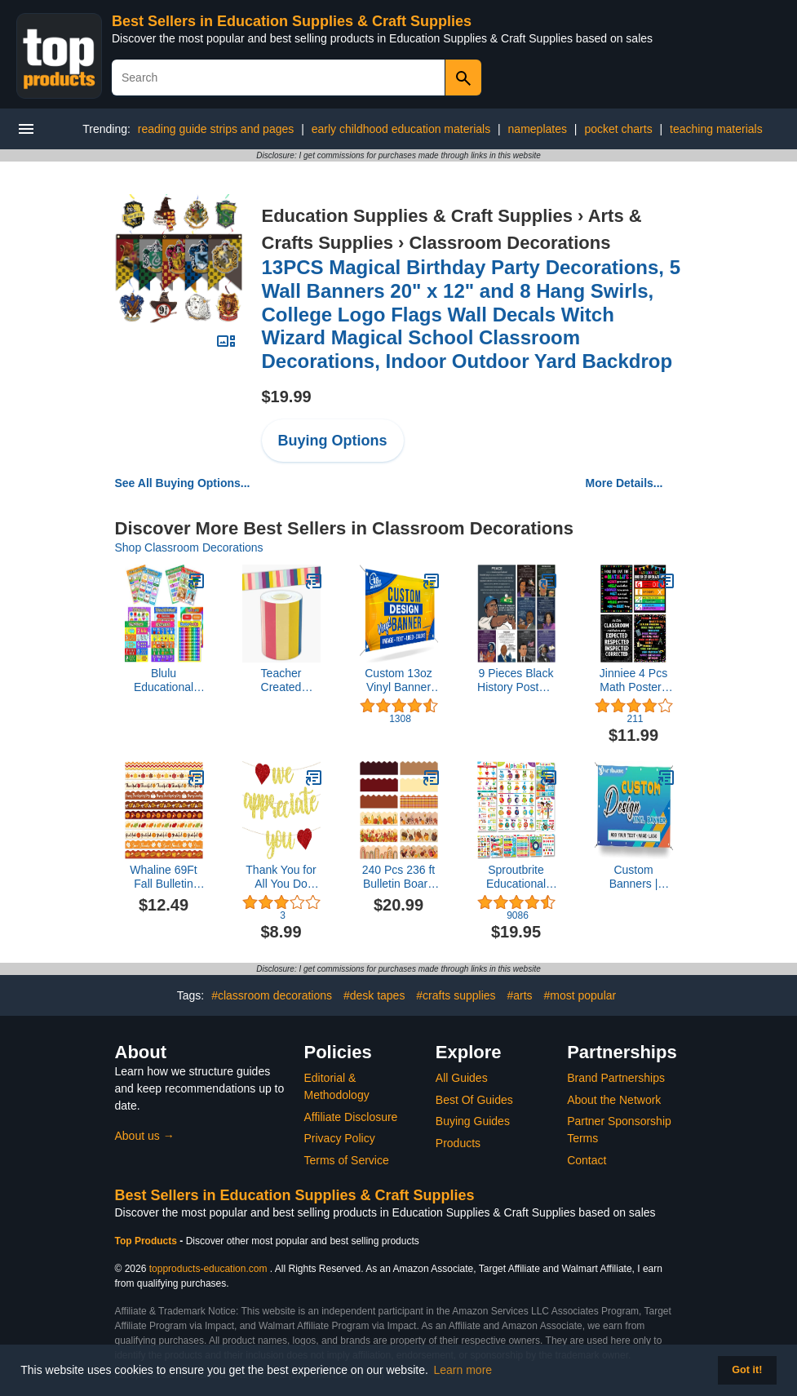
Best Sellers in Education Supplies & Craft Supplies (292, 21)
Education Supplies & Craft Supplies (417, 216)
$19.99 (287, 397)
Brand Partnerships (616, 1077)
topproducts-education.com (208, 1268)
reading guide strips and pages (216, 128)
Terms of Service (346, 1160)
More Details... (624, 483)
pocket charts (618, 128)
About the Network (614, 1099)
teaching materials (716, 128)
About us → (145, 1135)
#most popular (579, 995)
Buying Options (332, 440)
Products (458, 1143)
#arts (519, 995)
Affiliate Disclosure (351, 1116)
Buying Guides (473, 1121)
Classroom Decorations (509, 243)
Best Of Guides (474, 1099)
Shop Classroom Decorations (189, 547)
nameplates (537, 128)
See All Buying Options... (182, 483)
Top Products (147, 1241)
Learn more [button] (463, 1369)
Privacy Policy (339, 1138)
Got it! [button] (747, 1370)
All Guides (462, 1077)
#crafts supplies (455, 995)
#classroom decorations (271, 995)
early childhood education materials (401, 128)
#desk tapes (374, 995)
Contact (586, 1160)
